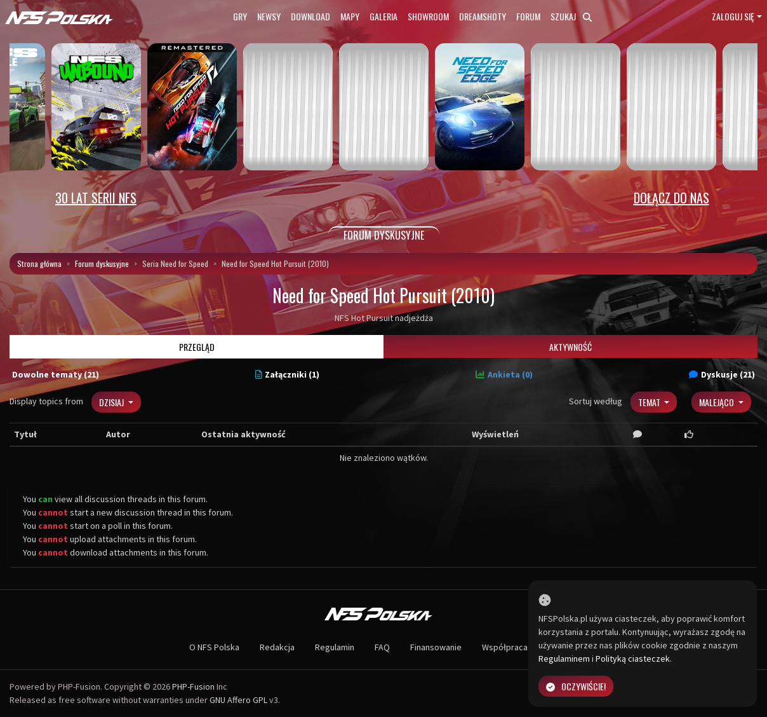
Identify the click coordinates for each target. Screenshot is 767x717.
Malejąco (717, 402)
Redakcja (277, 647)
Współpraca (505, 647)
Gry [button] (240, 16)
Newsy (269, 16)
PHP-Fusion (193, 686)
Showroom (428, 16)
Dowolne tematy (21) (55, 374)
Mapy (349, 16)
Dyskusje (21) (722, 374)
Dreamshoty (482, 16)
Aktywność (570, 346)
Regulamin (334, 647)
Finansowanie (436, 647)
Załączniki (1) (287, 374)
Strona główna (39, 263)
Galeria (383, 16)
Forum (528, 16)
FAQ (382, 647)
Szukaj (571, 16)
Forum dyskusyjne (102, 263)
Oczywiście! (576, 686)
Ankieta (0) (504, 374)
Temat (650, 402)
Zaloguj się (733, 16)
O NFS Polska (214, 647)
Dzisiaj (112, 402)
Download (310, 16)
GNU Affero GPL (238, 700)
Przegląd (197, 346)
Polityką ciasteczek (633, 658)
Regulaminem (564, 658)
